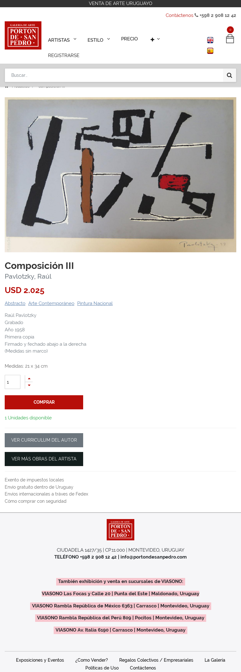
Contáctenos (179, 15)
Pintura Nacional (95, 294)
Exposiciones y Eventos (40, 651)
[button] (148, 38)
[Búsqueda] (229, 57)
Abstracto (15, 294)
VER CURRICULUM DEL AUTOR (44, 431)
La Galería (215, 651)
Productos (20, 77)
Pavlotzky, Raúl (28, 267)
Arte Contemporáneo (51, 294)
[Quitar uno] (29, 376)
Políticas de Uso (102, 659)
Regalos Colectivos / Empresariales (156, 651)
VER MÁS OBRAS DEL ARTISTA (44, 450)
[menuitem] (125, 38)
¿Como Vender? (91, 651)
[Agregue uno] (29, 369)
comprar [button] (44, 393)
